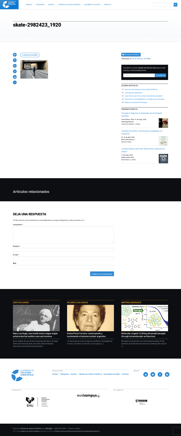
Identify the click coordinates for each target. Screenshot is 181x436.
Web (14, 263)
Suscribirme (160, 75)
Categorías (64, 374)
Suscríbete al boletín (111, 374)
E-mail (16, 255)
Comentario (18, 225)
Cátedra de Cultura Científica (90, 374)
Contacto (125, 374)
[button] (15, 55)
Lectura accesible (30, 55)
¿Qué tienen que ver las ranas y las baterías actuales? (144, 96)
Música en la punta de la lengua (136, 102)
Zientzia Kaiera (21, 302)
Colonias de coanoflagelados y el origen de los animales (144, 99)
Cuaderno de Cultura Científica (30, 431)
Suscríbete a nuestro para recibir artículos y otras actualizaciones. (144, 69)
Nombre (16, 246)
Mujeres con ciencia (77, 302)
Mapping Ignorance (131, 302)
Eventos (74, 374)
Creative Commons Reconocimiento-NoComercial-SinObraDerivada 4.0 (77, 431)
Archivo (55, 374)
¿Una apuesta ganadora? (134, 93)
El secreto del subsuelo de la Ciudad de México (141, 89)
